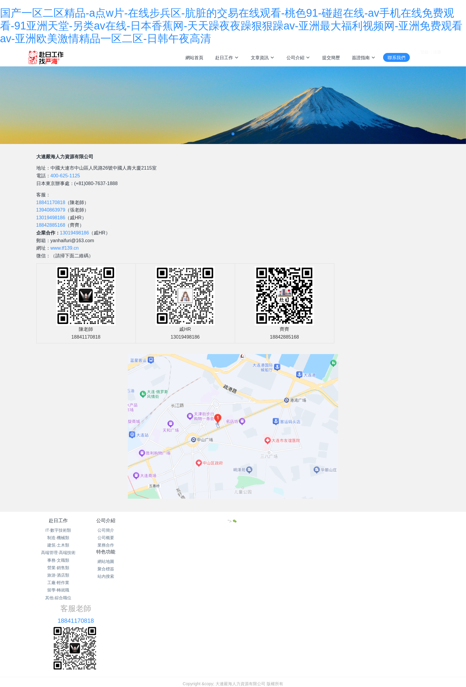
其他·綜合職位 (58, 597)
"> (389, 521)
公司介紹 (128, 520)
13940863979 (50, 209)
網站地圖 (198, 530)
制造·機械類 (58, 537)
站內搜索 (198, 545)
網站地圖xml (245, 636)
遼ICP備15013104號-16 (233, 644)
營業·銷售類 (58, 567)
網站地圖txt (219, 636)
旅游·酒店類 (58, 575)
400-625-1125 (65, 175)
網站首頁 (194, 57)
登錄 (424, 57)
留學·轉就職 (58, 590)
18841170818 (50, 202)
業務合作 (128, 545)
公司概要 (128, 537)
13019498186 (50, 217)
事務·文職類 (58, 560)
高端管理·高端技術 (58, 552)
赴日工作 (58, 520)
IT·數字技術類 (58, 530)
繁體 (233, 655)
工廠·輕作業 (58, 582)
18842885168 (50, 225)
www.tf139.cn (65, 248)
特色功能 (197, 520)
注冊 (437, 57)
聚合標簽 (198, 537)
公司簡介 (128, 530)
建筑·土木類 (58, 545)
